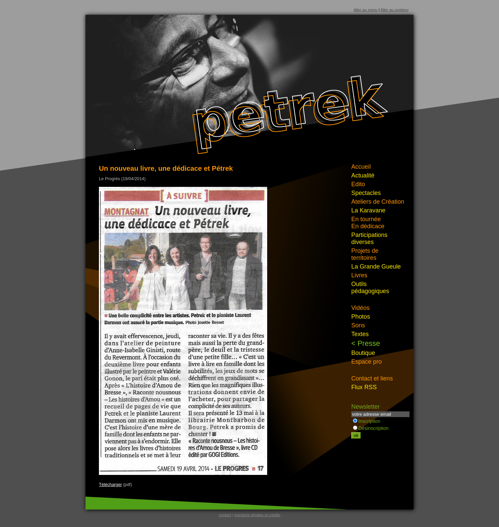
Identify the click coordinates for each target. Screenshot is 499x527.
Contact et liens (372, 378)
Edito (358, 184)
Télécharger (110, 484)
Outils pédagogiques (370, 287)
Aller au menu (366, 10)
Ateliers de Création (377, 201)
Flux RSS (364, 387)
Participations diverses (369, 238)
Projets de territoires (365, 254)
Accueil (361, 166)
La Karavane (368, 210)
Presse (369, 343)
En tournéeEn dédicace (368, 223)
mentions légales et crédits (257, 515)
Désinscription (371, 428)
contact (225, 515)
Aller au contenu (394, 10)
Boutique (363, 353)
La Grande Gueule (376, 266)
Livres (359, 275)
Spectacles (366, 193)
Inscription (366, 421)
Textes (360, 334)
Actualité (363, 175)
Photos (360, 316)
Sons (358, 325)
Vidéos (360, 308)
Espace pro (366, 361)
